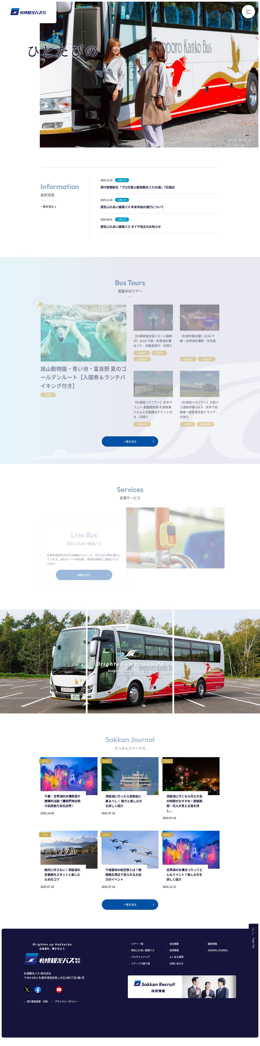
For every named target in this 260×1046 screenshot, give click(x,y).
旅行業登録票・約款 (37, 1029)
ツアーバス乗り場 (140, 963)
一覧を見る (48, 206)
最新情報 (212, 943)
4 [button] (240, 140)
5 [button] (245, 140)
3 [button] (235, 140)
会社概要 (174, 943)
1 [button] (225, 140)
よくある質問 (176, 957)
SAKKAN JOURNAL (218, 950)
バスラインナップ (140, 957)
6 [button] (250, 140)
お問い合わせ (176, 963)
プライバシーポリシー (66, 1029)
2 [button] (230, 140)
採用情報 (174, 950)
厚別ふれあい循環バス (142, 950)
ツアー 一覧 (137, 943)
